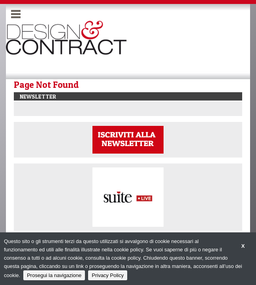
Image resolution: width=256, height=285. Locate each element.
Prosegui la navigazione (54, 275)
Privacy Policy (108, 275)
